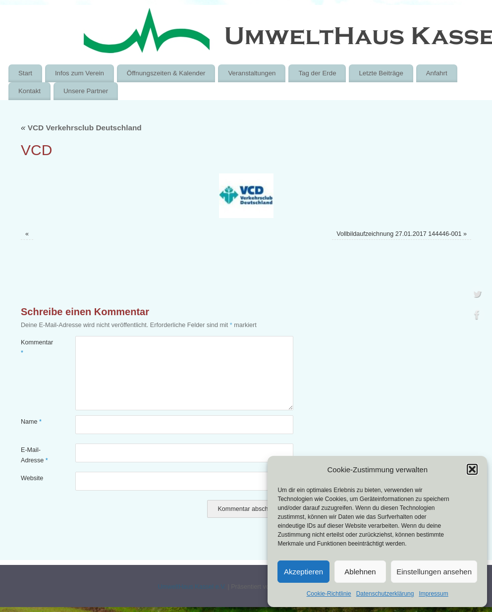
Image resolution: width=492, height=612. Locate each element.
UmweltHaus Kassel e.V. (191, 586)
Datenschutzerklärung (385, 593)
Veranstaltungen (251, 73)
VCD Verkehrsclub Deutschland (81, 127)
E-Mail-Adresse (34, 455)
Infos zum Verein (79, 73)
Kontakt (29, 91)
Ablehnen (360, 571)
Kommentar (34, 347)
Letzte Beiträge (381, 73)
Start (25, 73)
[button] (472, 469)
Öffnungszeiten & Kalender (166, 73)
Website (32, 478)
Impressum (433, 593)
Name (31, 421)
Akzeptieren (303, 571)
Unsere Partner (85, 91)
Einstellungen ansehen (434, 571)
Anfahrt (436, 73)
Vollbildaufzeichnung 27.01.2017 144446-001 (398, 233)
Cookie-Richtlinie (329, 593)
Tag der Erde (317, 73)
